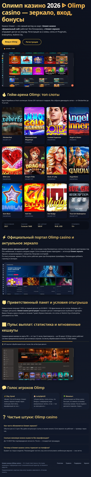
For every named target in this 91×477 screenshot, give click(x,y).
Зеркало (86, 463)
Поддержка (77, 463)
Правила (68, 463)
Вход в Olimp (11, 41)
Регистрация (32, 42)
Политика (60, 463)
